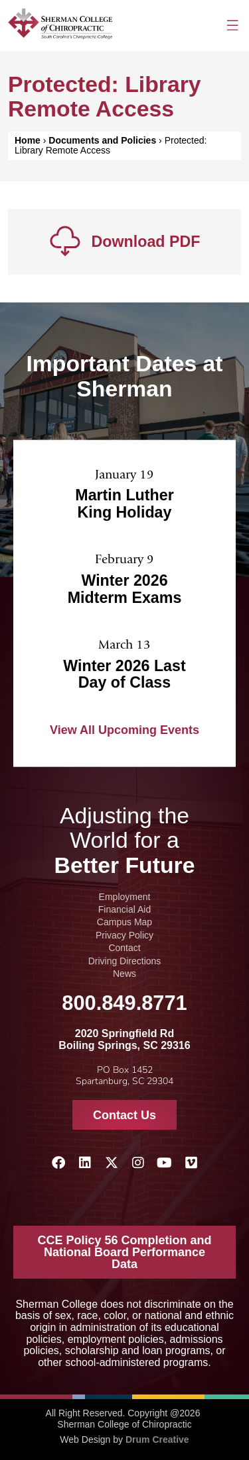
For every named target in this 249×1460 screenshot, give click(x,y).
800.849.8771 (124, 1003)
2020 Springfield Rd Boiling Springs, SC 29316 (124, 1039)
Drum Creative (157, 1439)
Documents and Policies (102, 140)
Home (28, 140)
